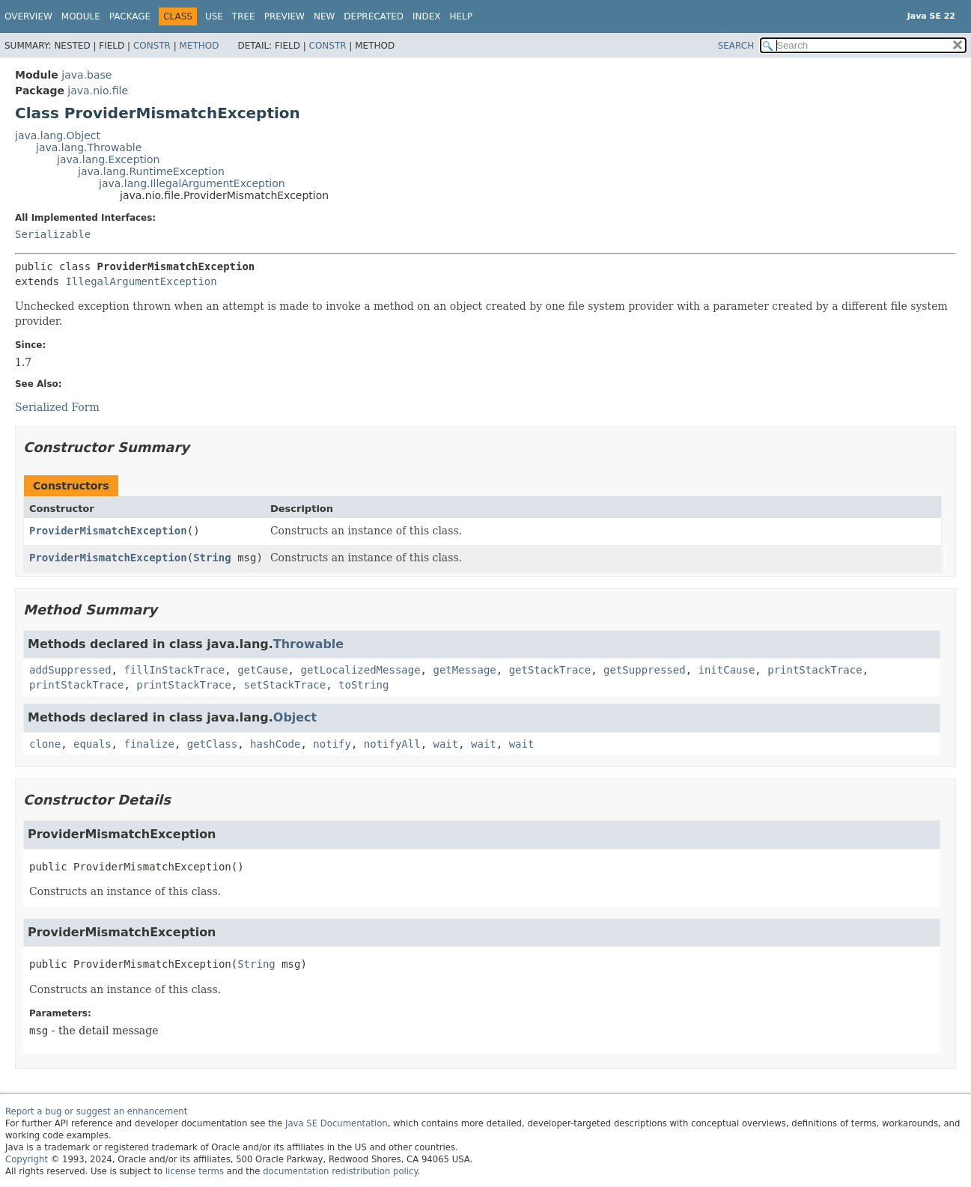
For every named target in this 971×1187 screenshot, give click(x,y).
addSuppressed (70, 670)
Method (199, 45)
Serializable (53, 234)
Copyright (26, 1159)
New (324, 16)
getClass (212, 744)
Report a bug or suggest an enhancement (96, 1111)
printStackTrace (814, 670)
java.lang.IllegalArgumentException (192, 183)
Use (214, 16)
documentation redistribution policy (340, 1171)
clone (45, 744)
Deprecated (374, 16)
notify (332, 744)
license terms (194, 1171)
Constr (152, 45)
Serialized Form (57, 407)
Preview (284, 16)
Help (461, 16)
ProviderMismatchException (108, 531)
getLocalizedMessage (360, 670)
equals (92, 744)
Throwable (308, 644)
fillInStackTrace (174, 670)
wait (446, 744)
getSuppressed (644, 670)
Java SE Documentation (336, 1123)
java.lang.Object (57, 135)
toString (363, 685)
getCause (262, 670)
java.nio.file (97, 91)
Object (295, 717)
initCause (726, 670)
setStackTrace (285, 685)
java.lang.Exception (108, 159)
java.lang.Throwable (88, 147)
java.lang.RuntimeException (151, 171)
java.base (86, 75)
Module (80, 16)
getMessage (464, 670)
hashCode (275, 744)
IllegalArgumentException (140, 281)
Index (427, 16)
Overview (28, 16)
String (212, 558)
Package (129, 16)
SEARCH (736, 45)
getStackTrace (550, 670)
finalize (149, 744)
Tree (243, 16)
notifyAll (392, 744)
